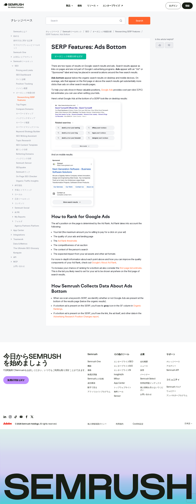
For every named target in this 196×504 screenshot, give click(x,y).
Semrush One (94, 361)
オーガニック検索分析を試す (69, 56)
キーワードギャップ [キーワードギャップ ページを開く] (24, 113)
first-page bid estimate (131, 268)
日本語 (187, 423)
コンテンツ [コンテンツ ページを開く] (19, 203)
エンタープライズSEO (123, 361)
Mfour (117, 379)
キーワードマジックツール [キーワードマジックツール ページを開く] (27, 127)
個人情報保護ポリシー (97, 424)
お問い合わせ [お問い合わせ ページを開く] (19, 266)
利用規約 (119, 424)
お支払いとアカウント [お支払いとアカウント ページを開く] (22, 56)
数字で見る (92, 387)
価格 (79, 5)
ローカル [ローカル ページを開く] (18, 194)
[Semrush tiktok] (15, 417)
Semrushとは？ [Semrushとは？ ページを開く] (20, 31)
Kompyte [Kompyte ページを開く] (17, 253)
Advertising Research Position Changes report (76, 316)
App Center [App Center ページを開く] (18, 230)
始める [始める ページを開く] (16, 36)
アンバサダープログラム (176, 395)
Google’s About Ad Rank (104, 262)
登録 (187, 5)
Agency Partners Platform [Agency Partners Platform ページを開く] (27, 226)
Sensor (117, 396)
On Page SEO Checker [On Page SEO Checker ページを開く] (26, 176)
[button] (169, 45)
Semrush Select (147, 379)
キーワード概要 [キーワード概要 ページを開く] (22, 122)
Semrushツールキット (72, 31)
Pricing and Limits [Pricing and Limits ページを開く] (24, 70)
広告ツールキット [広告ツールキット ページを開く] (22, 198)
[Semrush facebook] (26, 417)
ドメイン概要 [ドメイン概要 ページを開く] (21, 88)
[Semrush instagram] (10, 417)
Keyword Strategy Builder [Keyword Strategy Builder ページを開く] (28, 131)
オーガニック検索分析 (102, 31)
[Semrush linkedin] (4, 417)
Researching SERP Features (127, 31)
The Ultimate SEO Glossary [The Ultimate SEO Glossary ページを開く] (26, 248)
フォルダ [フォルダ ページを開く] (18, 221)
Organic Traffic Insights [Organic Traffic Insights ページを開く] (27, 181)
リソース (91, 5)
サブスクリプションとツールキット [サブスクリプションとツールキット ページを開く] (26, 46)
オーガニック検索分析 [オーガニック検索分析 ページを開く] (25, 93)
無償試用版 (92, 374)
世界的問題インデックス (150, 383)
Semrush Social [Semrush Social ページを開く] (22, 207)
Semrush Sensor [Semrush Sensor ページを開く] (24, 163)
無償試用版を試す (16, 380)
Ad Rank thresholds (67, 240)
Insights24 (119, 374)
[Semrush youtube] (21, 417)
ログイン (173, 5)
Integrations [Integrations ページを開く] (19, 234)
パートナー (145, 374)
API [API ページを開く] (14, 257)
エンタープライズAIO (123, 366)
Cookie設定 (138, 424)
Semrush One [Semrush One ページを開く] (19, 52)
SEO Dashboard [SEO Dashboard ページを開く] (23, 75)
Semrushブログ (173, 387)
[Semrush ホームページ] (13, 5)
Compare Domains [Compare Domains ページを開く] (24, 109)
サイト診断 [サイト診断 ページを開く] (21, 79)
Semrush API (172, 370)
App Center (119, 383)
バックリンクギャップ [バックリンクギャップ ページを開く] (25, 118)
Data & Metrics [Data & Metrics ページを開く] (20, 244)
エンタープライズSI (122, 370)
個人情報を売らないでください (151, 388)
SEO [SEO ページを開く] (17, 66)
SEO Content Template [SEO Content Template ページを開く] (27, 145)
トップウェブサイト (122, 387)
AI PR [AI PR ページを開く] (17, 212)
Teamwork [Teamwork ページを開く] (18, 239)
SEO (87, 31)
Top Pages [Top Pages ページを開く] (21, 104)
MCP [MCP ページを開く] (15, 261)
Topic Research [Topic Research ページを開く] (23, 140)
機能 (89, 366)
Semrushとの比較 (96, 379)
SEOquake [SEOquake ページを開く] (21, 167)
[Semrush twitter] (32, 417)
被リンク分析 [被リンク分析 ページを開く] (21, 149)
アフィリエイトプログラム (99, 392)
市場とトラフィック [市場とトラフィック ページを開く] (23, 189)
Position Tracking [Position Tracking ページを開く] (24, 84)
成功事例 (91, 383)
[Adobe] (7, 424)
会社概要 (144, 361)
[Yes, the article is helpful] (160, 45)
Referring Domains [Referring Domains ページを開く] (25, 154)
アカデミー (171, 366)
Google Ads (107, 89)
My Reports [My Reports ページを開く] (20, 216)
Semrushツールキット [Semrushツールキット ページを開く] (23, 61)
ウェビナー (171, 391)
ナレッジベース (22, 20)
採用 (142, 370)
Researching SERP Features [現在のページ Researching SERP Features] (26, 98)
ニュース (144, 366)
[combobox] (82, 20)
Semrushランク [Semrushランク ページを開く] (23, 172)
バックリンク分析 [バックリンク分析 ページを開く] (23, 158)
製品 (68, 5)
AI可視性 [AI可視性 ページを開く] (18, 185)
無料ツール (118, 392)
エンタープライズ (111, 5)
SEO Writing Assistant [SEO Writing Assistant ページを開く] (26, 136)
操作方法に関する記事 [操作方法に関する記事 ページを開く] (22, 40)
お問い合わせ (146, 394)
